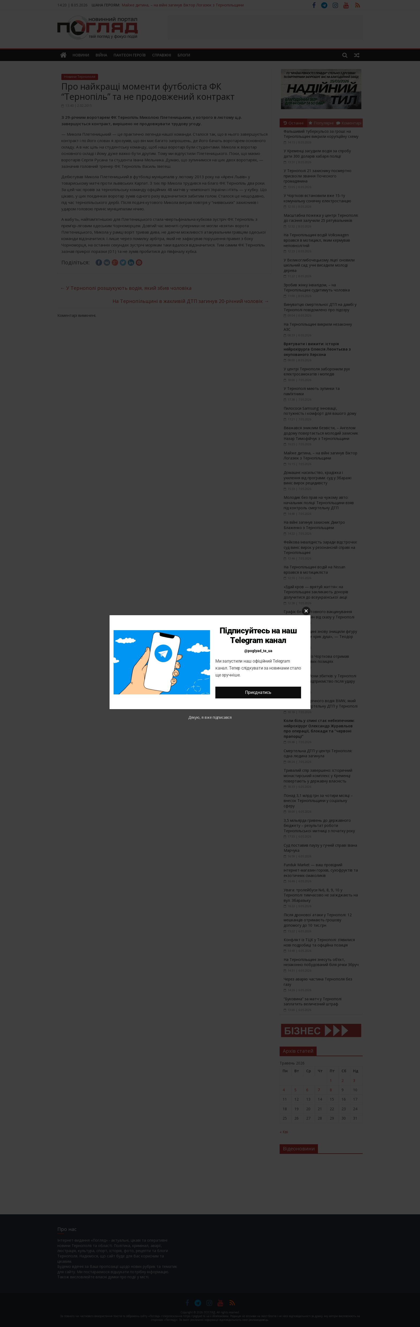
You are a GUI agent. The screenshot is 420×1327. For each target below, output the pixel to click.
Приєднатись (258, 692)
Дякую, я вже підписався (210, 717)
